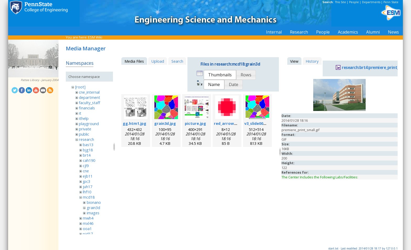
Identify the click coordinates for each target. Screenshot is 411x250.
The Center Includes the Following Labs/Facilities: (320, 177)
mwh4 (88, 218)
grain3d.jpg (165, 123)
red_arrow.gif (227, 123)
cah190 (89, 160)
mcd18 (89, 197)
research (86, 139)
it (80, 113)
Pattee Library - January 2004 (39, 80)
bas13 (88, 144)
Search (177, 61)
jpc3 (86, 181)
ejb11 (88, 176)
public (84, 134)
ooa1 (87, 228)
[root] (80, 86)
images (93, 212)
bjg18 (88, 149)
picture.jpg (195, 123)
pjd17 (88, 233)
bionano (94, 202)
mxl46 (88, 223)
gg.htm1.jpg (134, 123)
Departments (371, 2)
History (312, 61)
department (89, 97)
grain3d (93, 207)
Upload (157, 61)
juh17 (87, 186)
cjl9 (86, 165)
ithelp (84, 118)
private (85, 128)
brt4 (86, 155)
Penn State (390, 2)
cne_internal (89, 92)
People (354, 2)
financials (87, 107)
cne (86, 170)
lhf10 (87, 191)
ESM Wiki (95, 37)
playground (89, 123)
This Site (340, 2)
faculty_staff (89, 102)
